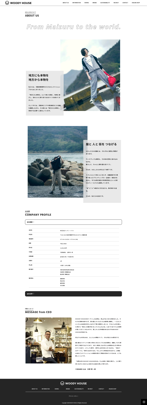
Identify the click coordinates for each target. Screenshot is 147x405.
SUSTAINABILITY (105, 2)
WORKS (86, 2)
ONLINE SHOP (136, 2)
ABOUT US (66, 2)
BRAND (95, 2)
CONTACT (125, 2)
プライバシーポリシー (73, 396)
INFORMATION (76, 2)
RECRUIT (116, 2)
